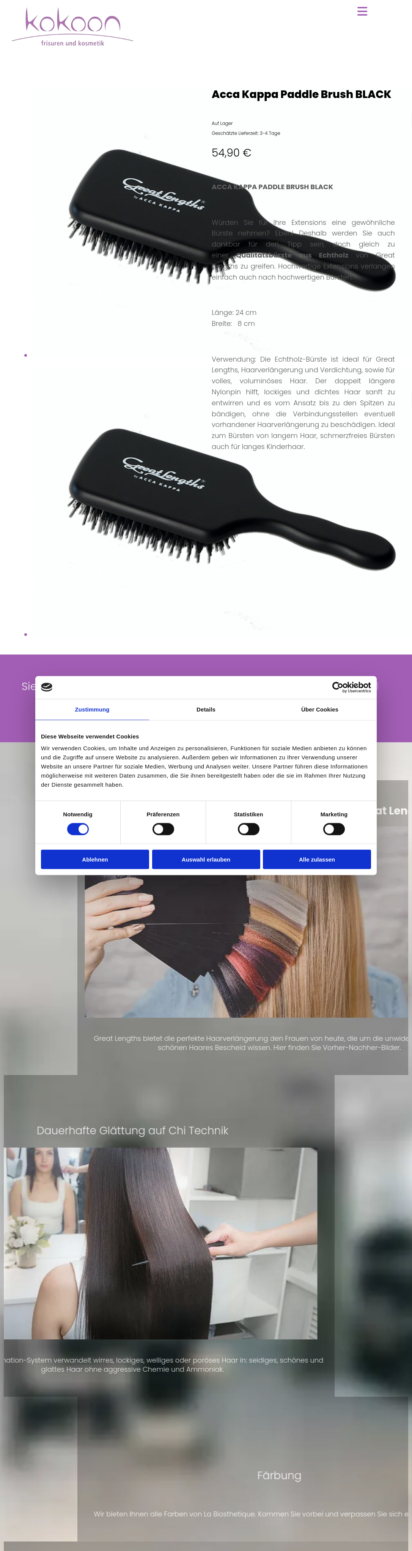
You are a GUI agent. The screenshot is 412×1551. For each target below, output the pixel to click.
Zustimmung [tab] (92, 709)
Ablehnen (95, 859)
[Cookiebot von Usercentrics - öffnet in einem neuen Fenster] (338, 687)
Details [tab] (206, 709)
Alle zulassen (317, 859)
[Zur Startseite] (72, 44)
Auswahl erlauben (206, 859)
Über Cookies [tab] (319, 709)
